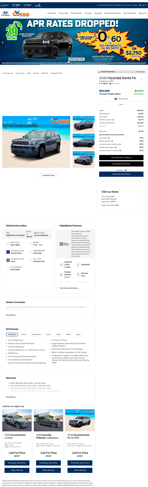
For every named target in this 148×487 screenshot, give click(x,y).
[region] (121, 130)
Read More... (11, 315)
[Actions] (141, 79)
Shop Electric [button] (76, 13)
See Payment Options (121, 157)
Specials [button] (98, 13)
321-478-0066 (113, 205)
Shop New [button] (51, 13)
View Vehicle (17, 470)
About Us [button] (143, 13)
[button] (36, 142)
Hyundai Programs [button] (112, 13)
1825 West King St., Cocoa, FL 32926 (125, 5)
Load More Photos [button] (48, 175)
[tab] (12, 334)
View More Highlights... (69, 288)
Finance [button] (88, 13)
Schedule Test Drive (121, 164)
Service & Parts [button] (129, 13)
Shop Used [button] (63, 13)
